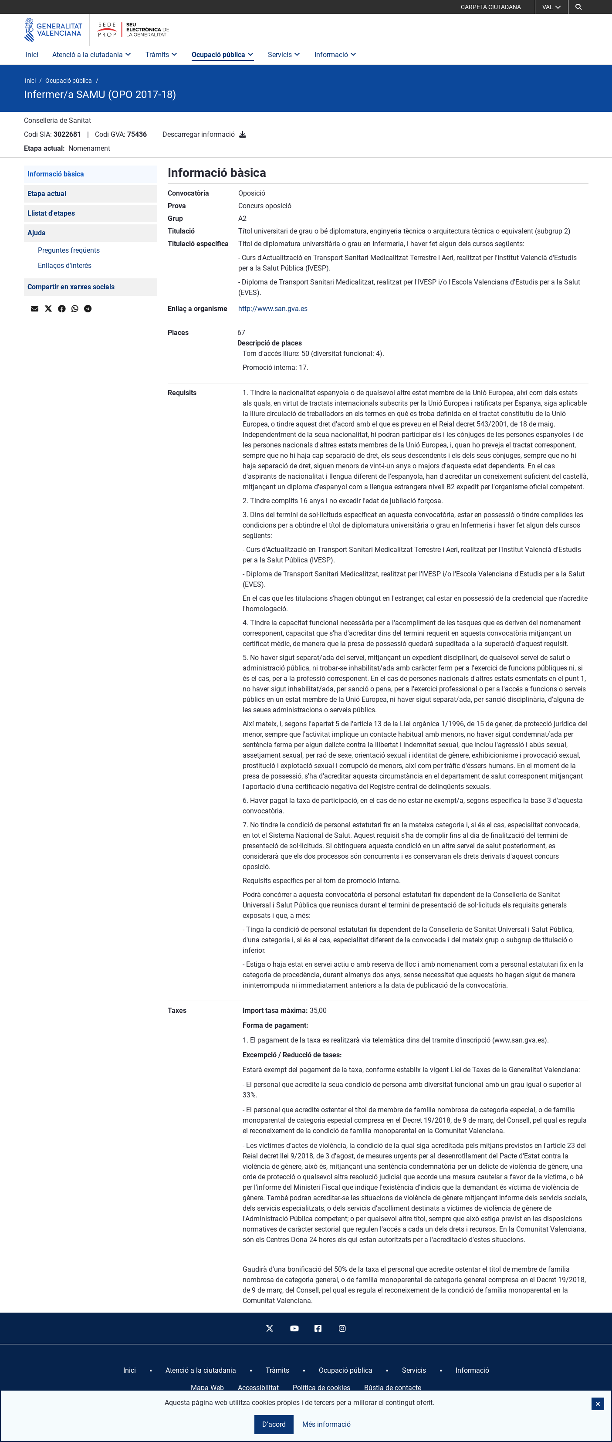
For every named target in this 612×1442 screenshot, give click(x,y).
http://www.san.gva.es (273, 309)
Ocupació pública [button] (223, 55)
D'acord (274, 1424)
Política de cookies (321, 1388)
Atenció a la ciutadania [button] (92, 55)
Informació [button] (335, 55)
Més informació (326, 1424)
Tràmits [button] (161, 55)
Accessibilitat (258, 1388)
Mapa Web (207, 1388)
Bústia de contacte (392, 1388)
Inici (32, 55)
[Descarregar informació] (242, 134)
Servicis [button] (284, 55)
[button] (578, 7)
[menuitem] (129, 1370)
